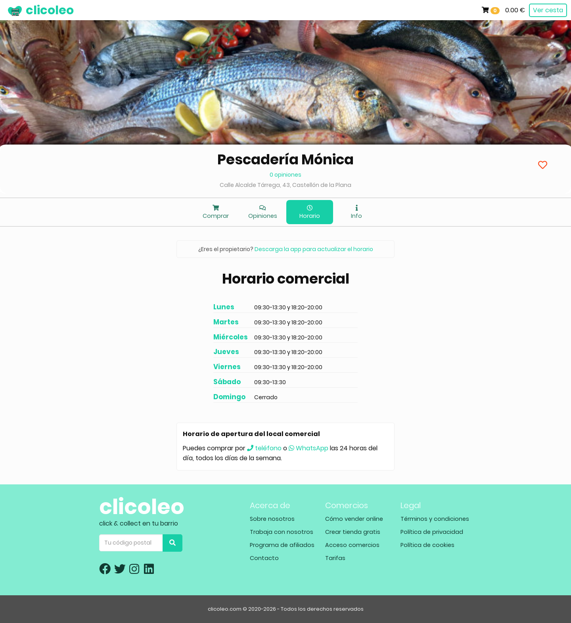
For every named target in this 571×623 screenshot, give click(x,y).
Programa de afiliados (282, 545)
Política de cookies (427, 545)
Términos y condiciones (434, 519)
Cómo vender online (354, 519)
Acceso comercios (352, 545)
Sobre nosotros (272, 519)
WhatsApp (308, 448)
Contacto (264, 558)
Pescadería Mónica (285, 159)
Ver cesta (548, 10)
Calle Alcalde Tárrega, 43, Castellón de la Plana (285, 185)
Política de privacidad (431, 532)
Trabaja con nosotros (281, 532)
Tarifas (335, 558)
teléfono (264, 448)
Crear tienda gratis (352, 532)
